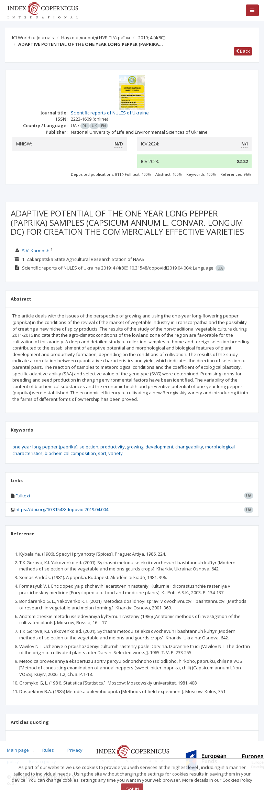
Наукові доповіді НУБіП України (95, 37)
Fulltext (22, 496)
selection (88, 447)
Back (243, 51)
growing (135, 447)
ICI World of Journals (33, 37)
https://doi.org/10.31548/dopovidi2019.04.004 (61, 509)
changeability (189, 447)
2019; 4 (151, 37)
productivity (112, 447)
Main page (18, 750)
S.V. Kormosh (36, 250)
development (159, 447)
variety (115, 453)
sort (102, 453)
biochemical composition (70, 453)
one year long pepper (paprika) (44, 447)
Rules (48, 750)
